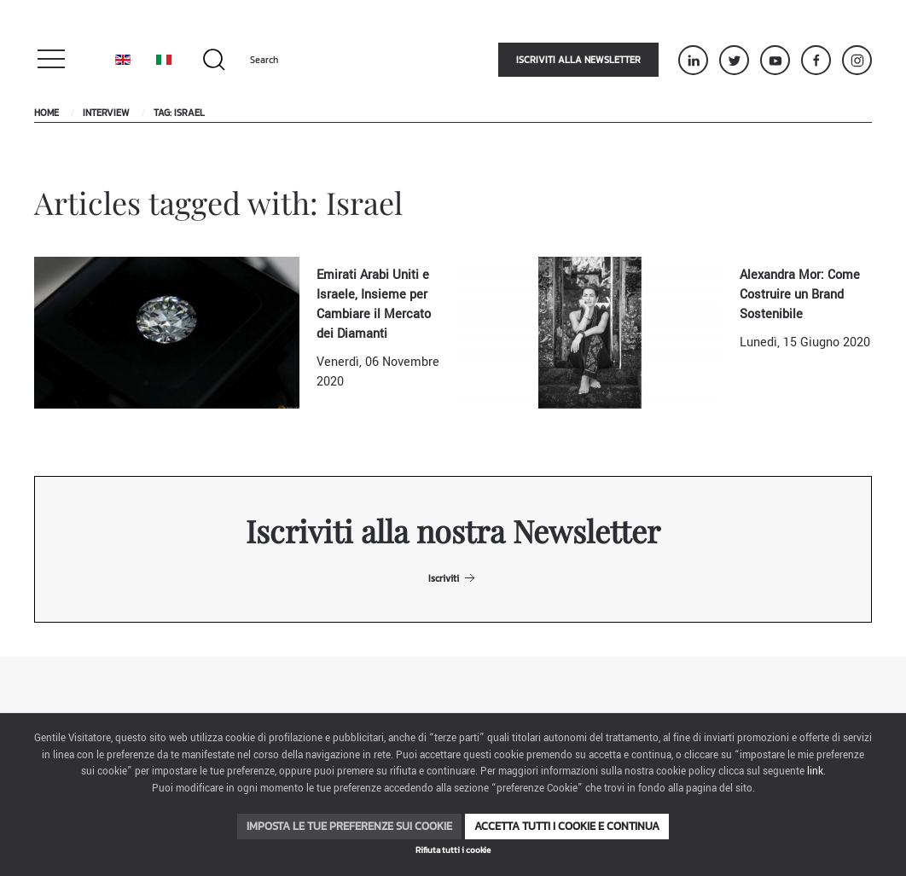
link (815, 771)
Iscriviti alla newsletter (578, 60)
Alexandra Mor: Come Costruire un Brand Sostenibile (800, 294)
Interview (106, 112)
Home (46, 112)
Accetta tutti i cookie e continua (566, 826)
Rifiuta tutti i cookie (453, 850)
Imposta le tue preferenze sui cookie (349, 826)
